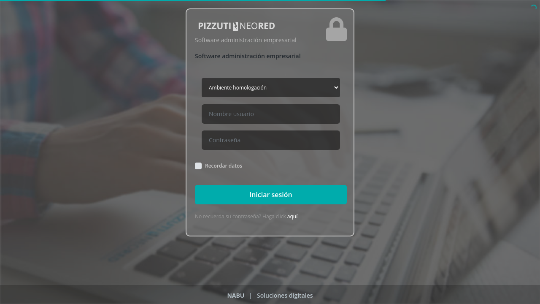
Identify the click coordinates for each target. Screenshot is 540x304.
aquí (292, 216)
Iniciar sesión (270, 194)
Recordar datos (223, 166)
